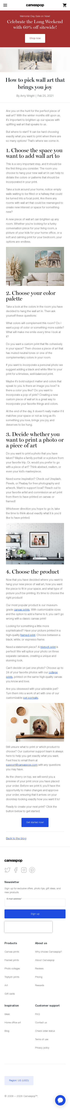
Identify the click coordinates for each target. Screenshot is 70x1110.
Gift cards (9, 993)
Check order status (45, 1031)
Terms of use (41, 1039)
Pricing (38, 977)
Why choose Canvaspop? (48, 951)
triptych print (48, 646)
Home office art (12, 1022)
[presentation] (28, 927)
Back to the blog (16, 838)
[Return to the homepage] (35, 5)
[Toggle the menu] (5, 5)
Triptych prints (11, 977)
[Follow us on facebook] (16, 870)
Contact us (41, 1022)
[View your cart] (65, 5)
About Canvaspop (44, 960)
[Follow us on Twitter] (7, 870)
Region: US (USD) (19, 1080)
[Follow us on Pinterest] (32, 870)
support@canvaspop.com (22, 764)
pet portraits (30, 697)
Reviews (39, 968)
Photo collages (12, 968)
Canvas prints (11, 951)
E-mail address (14, 899)
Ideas (7, 1014)
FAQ (37, 1014)
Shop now (35, 38)
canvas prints (22, 609)
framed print (27, 635)
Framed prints (11, 960)
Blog (6, 1031)
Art (6, 985)
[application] (60, 1100)
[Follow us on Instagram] (24, 870)
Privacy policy (42, 1047)
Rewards (39, 985)
